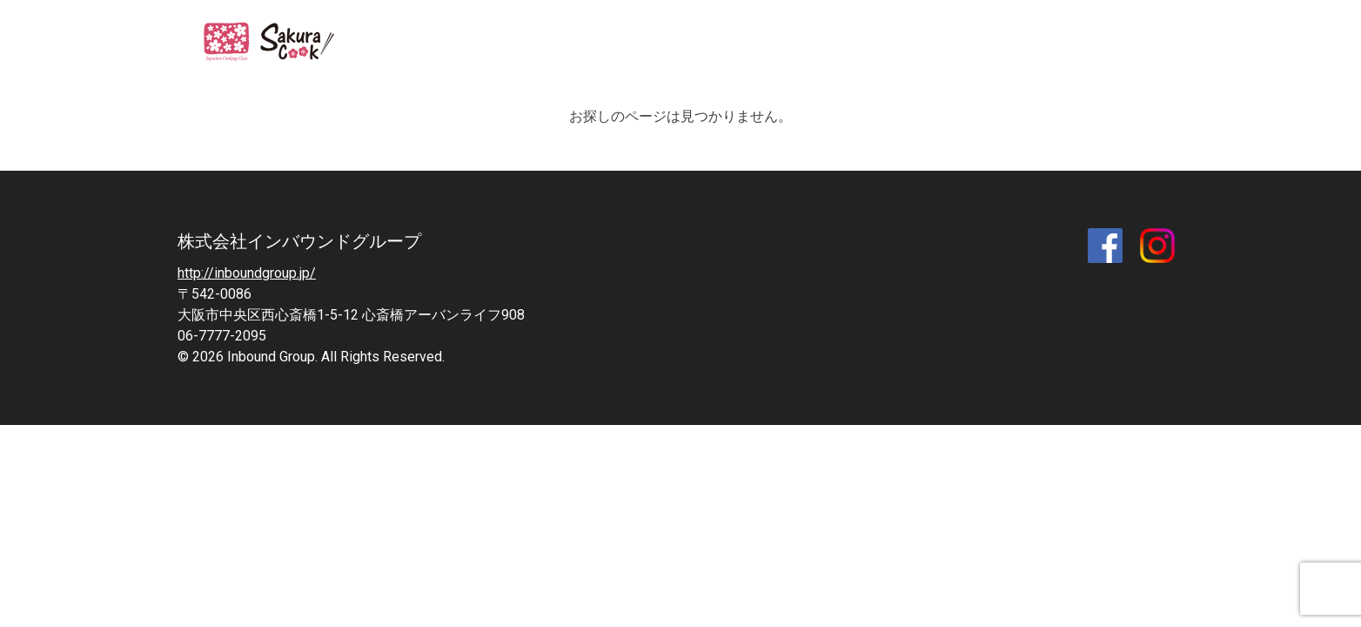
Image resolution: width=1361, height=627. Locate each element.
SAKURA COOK (280, 43)
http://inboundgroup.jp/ (247, 273)
